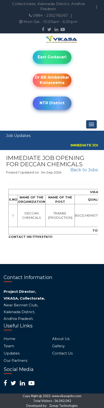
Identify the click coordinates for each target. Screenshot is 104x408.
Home (9, 339)
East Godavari (52, 57)
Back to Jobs (84, 170)
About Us (60, 339)
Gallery (58, 346)
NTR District (52, 103)
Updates (12, 353)
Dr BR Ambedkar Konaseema (52, 80)
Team (9, 346)
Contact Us (62, 353)
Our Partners (15, 360)
